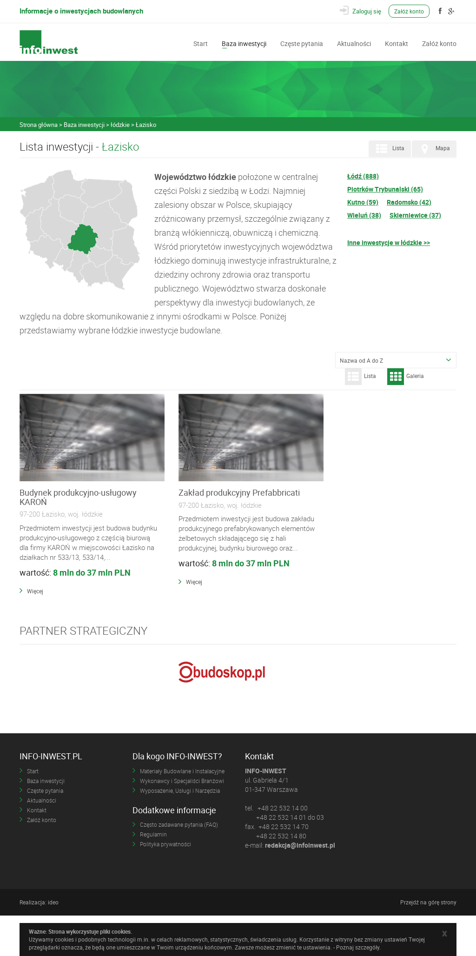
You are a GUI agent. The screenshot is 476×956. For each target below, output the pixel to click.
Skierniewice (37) (415, 215)
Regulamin (153, 874)
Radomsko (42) (409, 202)
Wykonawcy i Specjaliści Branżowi (182, 820)
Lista (388, 148)
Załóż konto (411, 11)
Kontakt (396, 43)
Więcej (35, 622)
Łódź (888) (363, 176)
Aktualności (354, 43)
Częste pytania (301, 43)
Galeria (405, 376)
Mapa (433, 148)
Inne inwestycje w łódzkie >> (388, 242)
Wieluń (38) (364, 215)
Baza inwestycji (244, 43)
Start (200, 43)
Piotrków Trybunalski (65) (385, 189)
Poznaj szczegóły (357, 947)
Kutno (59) (362, 202)
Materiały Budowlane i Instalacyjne (182, 811)
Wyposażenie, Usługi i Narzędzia (180, 830)
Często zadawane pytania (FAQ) (179, 865)
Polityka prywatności (165, 884)
